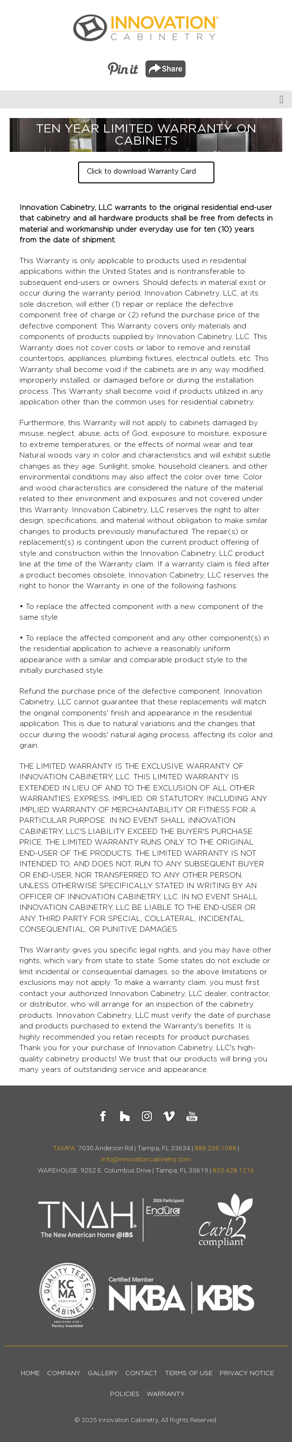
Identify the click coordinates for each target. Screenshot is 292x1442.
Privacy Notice (247, 1373)
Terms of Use (188, 1373)
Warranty (165, 1394)
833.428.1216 (233, 1170)
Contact (141, 1373)
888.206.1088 (215, 1148)
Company (64, 1373)
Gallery (103, 1373)
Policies (124, 1394)
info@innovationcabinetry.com (146, 1159)
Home (30, 1373)
